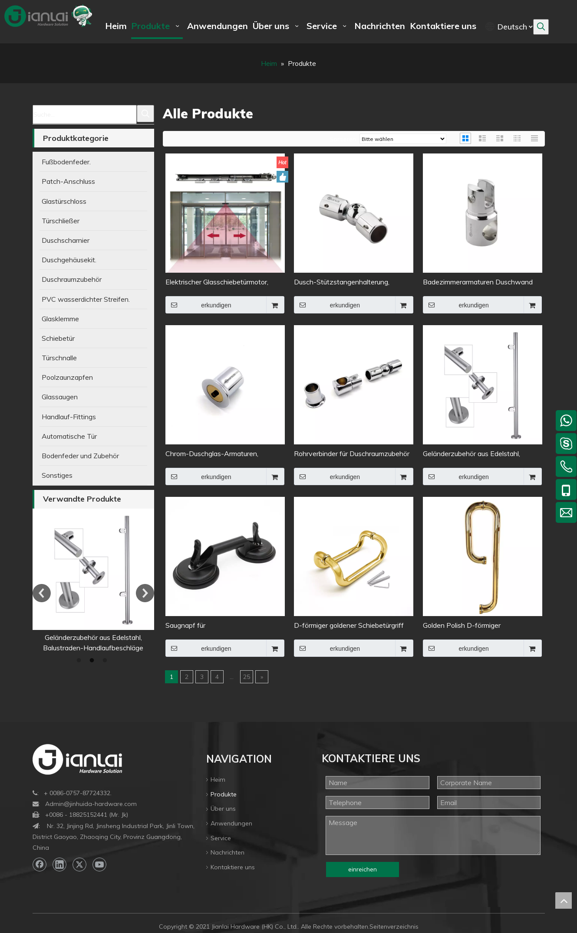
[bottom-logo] (77, 759)
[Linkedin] (59, 864)
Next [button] (145, 593)
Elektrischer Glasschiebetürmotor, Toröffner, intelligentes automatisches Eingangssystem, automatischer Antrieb (224, 282)
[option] (66, 581)
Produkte (224, 794)
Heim (218, 779)
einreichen (362, 869)
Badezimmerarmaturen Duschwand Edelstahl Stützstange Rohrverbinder (480, 282)
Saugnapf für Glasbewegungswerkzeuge (207, 626)
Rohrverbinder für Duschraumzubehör (351, 453)
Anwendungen (231, 823)
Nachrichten (227, 852)
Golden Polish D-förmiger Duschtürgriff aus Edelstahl (464, 626)
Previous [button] (42, 593)
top (563, 900)
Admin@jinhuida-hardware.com (91, 804)
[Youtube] (99, 864)
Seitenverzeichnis (394, 926)
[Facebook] (39, 864)
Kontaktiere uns (233, 867)
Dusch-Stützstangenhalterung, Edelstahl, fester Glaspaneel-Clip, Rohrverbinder (345, 282)
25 (246, 677)
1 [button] (80, 660)
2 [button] (93, 660)
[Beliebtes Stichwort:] (541, 27)
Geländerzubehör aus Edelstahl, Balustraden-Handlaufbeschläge (473, 454)
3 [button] (106, 660)
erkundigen (198, 304)
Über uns (223, 808)
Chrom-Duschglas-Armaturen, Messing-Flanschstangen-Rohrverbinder (211, 454)
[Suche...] (85, 114)
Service (221, 838)
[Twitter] (79, 864)
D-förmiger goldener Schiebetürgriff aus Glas (349, 626)
